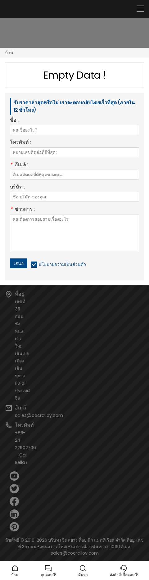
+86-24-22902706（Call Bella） (25, 447)
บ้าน (9, 53)
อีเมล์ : (19, 165)
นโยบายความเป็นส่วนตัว (62, 264)
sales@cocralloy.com (39, 415)
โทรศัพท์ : (20, 143)
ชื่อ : (14, 120)
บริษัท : (17, 187)
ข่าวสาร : (22, 210)
